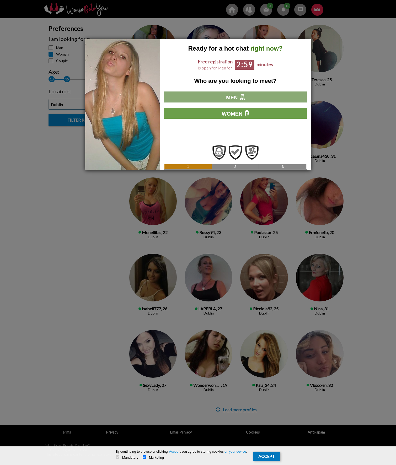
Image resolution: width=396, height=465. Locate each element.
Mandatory (127, 457)
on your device (235, 451)
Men (235, 97)
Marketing (153, 457)
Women (235, 113)
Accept (174, 451)
